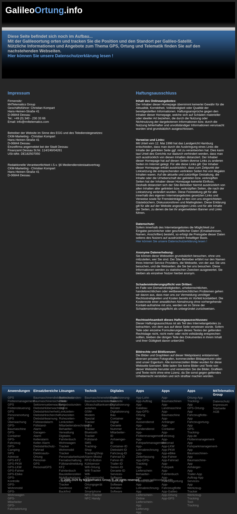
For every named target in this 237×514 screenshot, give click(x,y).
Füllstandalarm (43, 422)
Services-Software (116, 475)
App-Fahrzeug (168, 434)
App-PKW (168, 449)
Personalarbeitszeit (72, 456)
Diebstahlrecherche (46, 415)
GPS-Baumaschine (17, 427)
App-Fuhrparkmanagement (150, 441)
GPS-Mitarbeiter (15, 500)
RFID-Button (93, 460)
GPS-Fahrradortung (17, 507)
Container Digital (116, 420)
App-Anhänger (168, 420)
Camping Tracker (65, 482)
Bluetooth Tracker (91, 434)
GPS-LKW (15, 467)
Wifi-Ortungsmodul (94, 475)
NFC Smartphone (93, 489)
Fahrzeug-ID (118, 453)
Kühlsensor (92, 463)
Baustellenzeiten (70, 474)
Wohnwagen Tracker (67, 444)
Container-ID (119, 446)
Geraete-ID (117, 470)
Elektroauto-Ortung (41, 454)
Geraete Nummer (116, 427)
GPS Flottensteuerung (19, 406)
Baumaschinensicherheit (49, 401)
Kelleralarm (41, 439)
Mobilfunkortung (70, 477)
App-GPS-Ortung (143, 413)
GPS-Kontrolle (13, 479)
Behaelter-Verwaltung (66, 430)
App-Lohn (142, 397)
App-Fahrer (169, 456)
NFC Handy (92, 498)
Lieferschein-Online (144, 496)
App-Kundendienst (145, 427)
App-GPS (168, 498)
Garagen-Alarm (39, 434)
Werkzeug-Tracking (194, 496)
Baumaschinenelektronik (101, 397)
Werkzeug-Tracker (194, 489)
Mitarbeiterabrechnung (74, 425)
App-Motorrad (168, 441)
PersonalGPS (42, 467)
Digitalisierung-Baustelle (120, 399)
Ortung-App (195, 397)
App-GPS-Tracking (143, 461)
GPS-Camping (14, 448)
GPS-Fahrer (16, 470)
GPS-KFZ (14, 460)
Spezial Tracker (90, 420)
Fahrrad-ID (117, 456)
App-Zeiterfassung (145, 454)
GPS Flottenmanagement (21, 399)
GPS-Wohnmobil (15, 486)
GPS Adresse (13, 454)
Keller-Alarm (41, 443)
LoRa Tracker (90, 427)
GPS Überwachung (17, 420)
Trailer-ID (116, 463)
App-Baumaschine (171, 413)
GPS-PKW (15, 463)
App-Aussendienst (145, 420)
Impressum (220, 405)
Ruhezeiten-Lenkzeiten (67, 420)
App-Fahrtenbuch (170, 472)
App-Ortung (169, 495)
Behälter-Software (116, 489)
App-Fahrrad (170, 460)
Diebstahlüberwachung (48, 408)
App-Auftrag (144, 401)
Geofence (65, 488)
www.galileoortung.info (158, 480)
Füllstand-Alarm (40, 427)
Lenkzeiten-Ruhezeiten (67, 413)
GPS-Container (14, 434)
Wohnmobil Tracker (66, 451)
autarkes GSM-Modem (90, 411)
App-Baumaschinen (171, 399)
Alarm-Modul (93, 456)
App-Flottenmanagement (149, 434)
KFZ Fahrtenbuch (67, 468)
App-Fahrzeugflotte (171, 486)
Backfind (65, 491)
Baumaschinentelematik (101, 401)
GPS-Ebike (15, 474)
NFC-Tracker (93, 495)
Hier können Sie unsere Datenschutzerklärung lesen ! (60, 56)
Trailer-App (194, 474)
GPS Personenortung (18, 413)
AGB (216, 411)
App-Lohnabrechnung (147, 448)
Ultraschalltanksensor (99, 404)
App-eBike (168, 453)
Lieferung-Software (117, 482)
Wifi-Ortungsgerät (93, 482)
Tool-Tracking (193, 503)
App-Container (168, 427)
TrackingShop (94, 453)
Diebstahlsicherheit (46, 411)
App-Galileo (169, 491)
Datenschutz (221, 401)
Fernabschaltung (70, 460)
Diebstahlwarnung (45, 418)
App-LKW (168, 446)
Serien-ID (116, 467)
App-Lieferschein (144, 468)
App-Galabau (141, 406)
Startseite (219, 408)
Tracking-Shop (91, 448)
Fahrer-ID (116, 460)
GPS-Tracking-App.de (193, 432)
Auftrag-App (195, 477)
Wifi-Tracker (93, 470)
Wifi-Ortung (92, 467)
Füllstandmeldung (71, 463)
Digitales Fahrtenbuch (67, 437)
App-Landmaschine (171, 406)
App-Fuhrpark (168, 465)
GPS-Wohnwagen (16, 493)
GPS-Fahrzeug (14, 441)
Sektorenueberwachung (49, 404)
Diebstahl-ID (118, 449)
